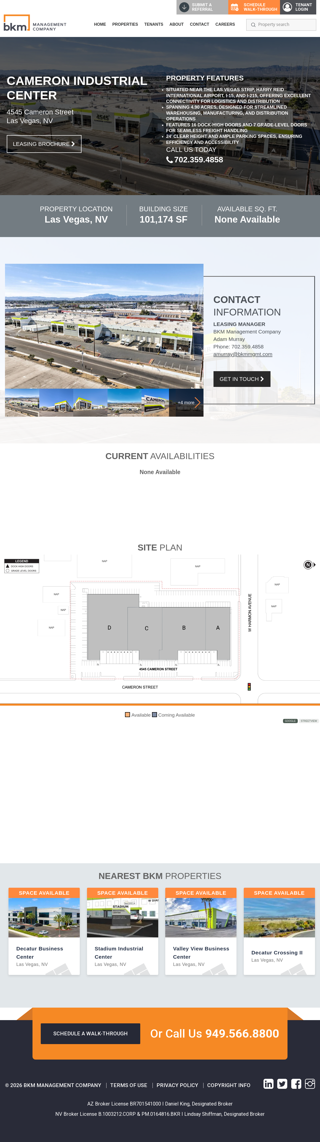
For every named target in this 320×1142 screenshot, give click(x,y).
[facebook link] (296, 1084)
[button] (197, 402)
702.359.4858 (248, 346)
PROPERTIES (125, 24)
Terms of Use (128, 1085)
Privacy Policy (177, 1085)
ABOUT (177, 24)
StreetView (309, 721)
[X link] (282, 1084)
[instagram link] (310, 1084)
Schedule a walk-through (90, 1034)
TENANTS (153, 24)
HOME (100, 24)
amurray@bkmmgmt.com (243, 354)
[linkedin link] (269, 1084)
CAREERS (225, 24)
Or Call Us (214, 1033)
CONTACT (199, 24)
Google (290, 721)
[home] (35, 22)
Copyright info (228, 1085)
